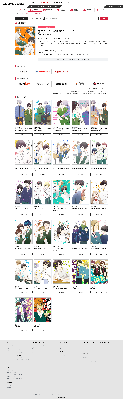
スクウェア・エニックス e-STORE (90, 346)
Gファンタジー (35, 350)
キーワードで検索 (21, 18)
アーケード (19, 352)
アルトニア (85, 359)
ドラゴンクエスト (105, 346)
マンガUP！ (48, 348)
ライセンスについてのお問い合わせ (14, 378)
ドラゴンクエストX (21, 357)
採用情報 (9, 387)
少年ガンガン (35, 348)
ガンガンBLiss (49, 354)
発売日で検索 (35, 18)
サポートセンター (66, 394)
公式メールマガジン (11, 376)
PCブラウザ (19, 350)
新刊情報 (21, 13)
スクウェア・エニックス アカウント (90, 350)
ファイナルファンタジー (106, 348)
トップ (16, 13)
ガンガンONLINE (49, 346)
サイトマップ (74, 394)
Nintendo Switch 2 (11, 352)
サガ (102, 352)
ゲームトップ (9, 346)
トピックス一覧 (10, 370)
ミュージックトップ (63, 346)
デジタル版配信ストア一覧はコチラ (98, 88)
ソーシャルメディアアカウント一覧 (14, 374)
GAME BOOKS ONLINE (51, 350)
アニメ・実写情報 (49, 356)
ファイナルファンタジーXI (23, 361)
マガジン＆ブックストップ (38, 346)
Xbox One (9, 358)
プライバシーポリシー (56, 394)
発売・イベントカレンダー (12, 372)
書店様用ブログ (36, 394)
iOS (18, 346)
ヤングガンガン (35, 354)
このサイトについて (46, 394)
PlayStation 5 (10, 348)
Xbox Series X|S (10, 356)
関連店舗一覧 (85, 357)
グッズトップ (62, 355)
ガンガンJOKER (35, 352)
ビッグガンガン (35, 356)
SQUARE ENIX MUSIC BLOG (65, 348)
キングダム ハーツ (105, 350)
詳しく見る (24, 134)
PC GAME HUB (104, 356)
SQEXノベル (48, 352)
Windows (9, 360)
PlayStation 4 (10, 350)
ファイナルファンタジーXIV (23, 359)
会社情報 (9, 385)
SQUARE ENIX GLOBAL (84, 394)
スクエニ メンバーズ (87, 348)
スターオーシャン (105, 354)
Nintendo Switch (10, 354)
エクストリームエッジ (106, 358)
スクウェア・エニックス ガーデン (90, 361)
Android (19, 348)
